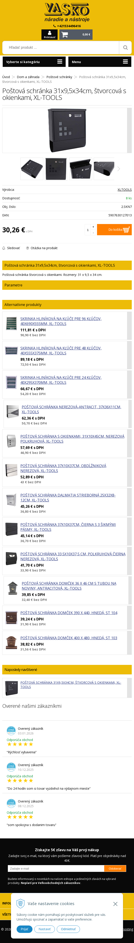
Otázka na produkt (42, 248)
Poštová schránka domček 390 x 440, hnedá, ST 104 (68, 612)
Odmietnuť (68, 929)
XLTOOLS (125, 189)
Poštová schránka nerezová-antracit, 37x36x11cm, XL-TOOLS (71, 409)
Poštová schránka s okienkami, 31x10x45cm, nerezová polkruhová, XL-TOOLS (72, 439)
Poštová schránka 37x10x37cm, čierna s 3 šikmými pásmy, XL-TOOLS (68, 527)
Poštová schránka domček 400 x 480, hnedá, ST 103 (68, 637)
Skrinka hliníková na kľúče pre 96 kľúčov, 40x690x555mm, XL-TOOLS (61, 321)
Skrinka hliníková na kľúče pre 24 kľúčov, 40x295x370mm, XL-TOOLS (61, 380)
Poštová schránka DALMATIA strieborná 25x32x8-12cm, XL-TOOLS (68, 498)
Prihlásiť (49, 37)
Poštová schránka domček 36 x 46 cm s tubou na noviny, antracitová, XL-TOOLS (69, 586)
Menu (76, 62)
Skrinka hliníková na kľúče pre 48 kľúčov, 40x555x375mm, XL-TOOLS (61, 351)
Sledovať (11, 248)
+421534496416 (69, 26)
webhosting (124, 929)
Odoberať (115, 868)
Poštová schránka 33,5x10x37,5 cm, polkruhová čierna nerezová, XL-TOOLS (72, 556)
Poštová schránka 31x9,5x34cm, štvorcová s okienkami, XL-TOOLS (70, 684)
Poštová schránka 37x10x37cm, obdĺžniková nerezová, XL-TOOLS (63, 468)
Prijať (24, 929)
